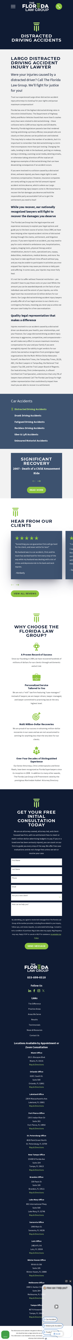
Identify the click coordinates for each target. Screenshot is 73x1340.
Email (14, 887)
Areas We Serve (34, 1014)
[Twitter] (43, 990)
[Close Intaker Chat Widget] (70, 1281)
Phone (14, 878)
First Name (16, 860)
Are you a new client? (20, 895)
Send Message (37, 946)
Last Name (16, 869)
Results (34, 1019)
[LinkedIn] (29, 990)
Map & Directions (36, 1064)
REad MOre (36, 490)
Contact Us (34, 1035)
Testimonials (34, 1025)
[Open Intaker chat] (45, 1338)
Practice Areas (34, 1009)
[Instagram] (38, 990)
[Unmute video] (56, 1306)
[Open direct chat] (66, 1281)
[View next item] (39, 481)
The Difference (34, 1003)
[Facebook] (34, 990)
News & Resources (34, 1030)
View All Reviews (25, 593)
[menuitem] (36, 409)
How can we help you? (20, 904)
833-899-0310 (36, 977)
